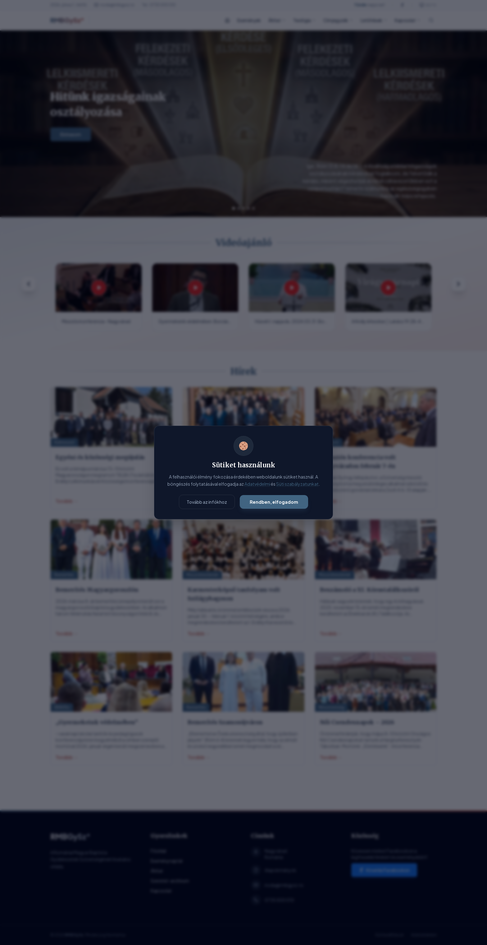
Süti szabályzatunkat (297, 484)
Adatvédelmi (257, 484)
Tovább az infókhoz (207, 502)
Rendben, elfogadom (274, 502)
